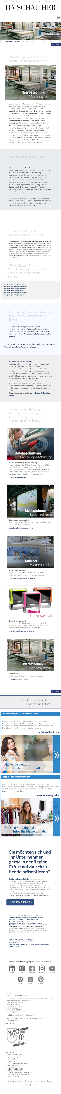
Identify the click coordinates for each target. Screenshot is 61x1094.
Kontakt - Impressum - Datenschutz (19, 1073)
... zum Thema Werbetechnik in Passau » (13, 290)
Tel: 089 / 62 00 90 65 (36, 893)
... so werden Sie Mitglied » (46, 795)
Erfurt (17, 41)
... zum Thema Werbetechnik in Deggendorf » (15, 286)
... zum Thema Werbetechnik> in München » (14, 296)
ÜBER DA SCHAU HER (16, 1071)
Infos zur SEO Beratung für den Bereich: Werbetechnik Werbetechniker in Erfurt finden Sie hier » (21, 941)
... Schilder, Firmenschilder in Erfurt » (22, 578)
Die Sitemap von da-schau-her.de (18, 1074)
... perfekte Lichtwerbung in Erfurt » (21, 528)
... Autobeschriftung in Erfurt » (19, 477)
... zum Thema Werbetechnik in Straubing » (14, 285)
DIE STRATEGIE (13, 1065)
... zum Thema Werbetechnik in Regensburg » (15, 292)
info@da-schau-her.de (40, 895)
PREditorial (11, 1060)
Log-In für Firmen (13, 1076)
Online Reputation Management (18, 1058)
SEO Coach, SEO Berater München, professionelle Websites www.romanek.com (26, 1019)
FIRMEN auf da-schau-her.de (17, 1063)
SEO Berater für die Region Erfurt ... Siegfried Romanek (25, 923)
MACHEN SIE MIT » (20, 902)
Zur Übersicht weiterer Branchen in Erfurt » (37, 702)
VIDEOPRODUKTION (16, 1069)
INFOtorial (9, 41)
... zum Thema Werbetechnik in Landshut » (14, 294)
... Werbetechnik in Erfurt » (18, 679)
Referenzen (11, 1067)
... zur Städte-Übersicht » (47, 732)
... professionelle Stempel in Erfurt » (21, 631)
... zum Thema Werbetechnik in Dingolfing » (14, 288)
